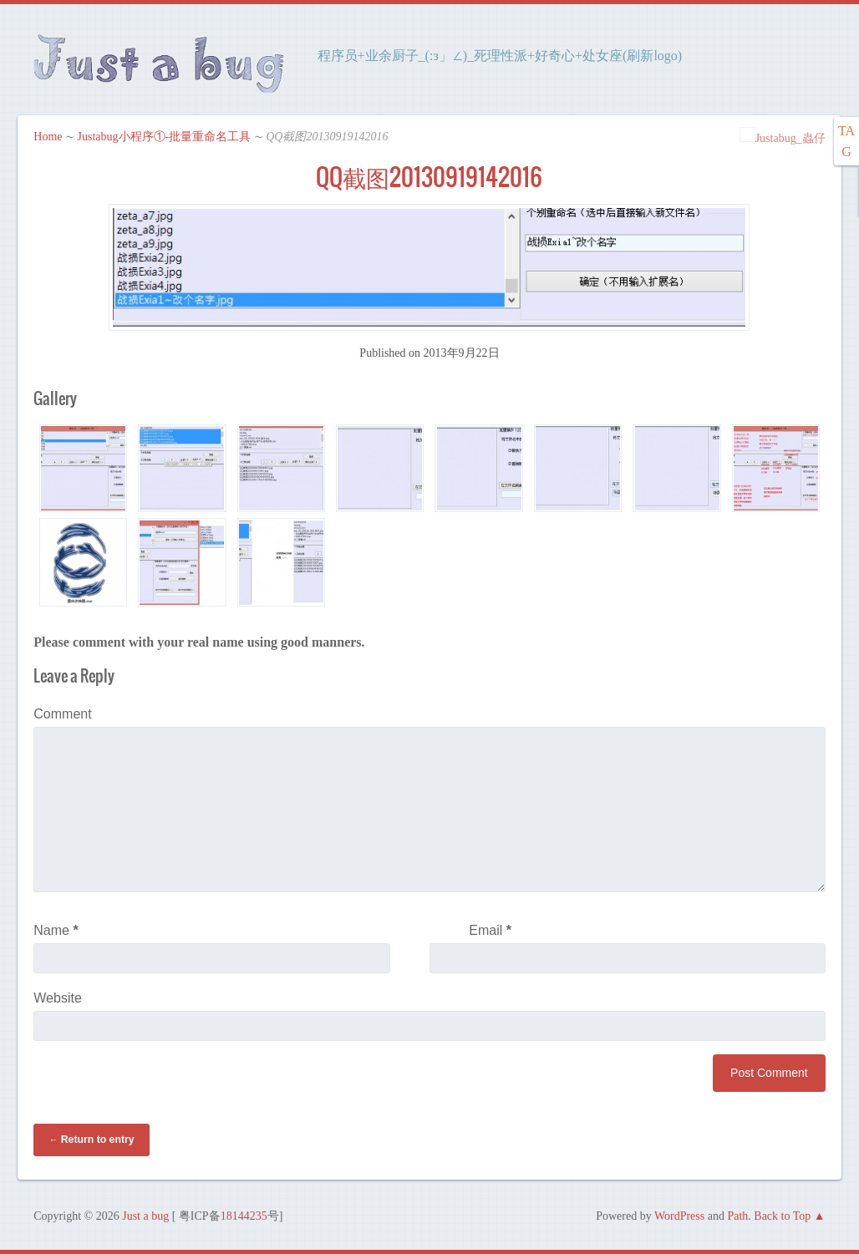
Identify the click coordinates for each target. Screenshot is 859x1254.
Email (490, 930)
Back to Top (782, 1216)
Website (57, 998)
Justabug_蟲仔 (783, 138)
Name (55, 930)
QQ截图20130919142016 (429, 177)
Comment (62, 714)
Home (47, 136)
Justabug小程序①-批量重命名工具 (165, 136)
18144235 (244, 1216)
